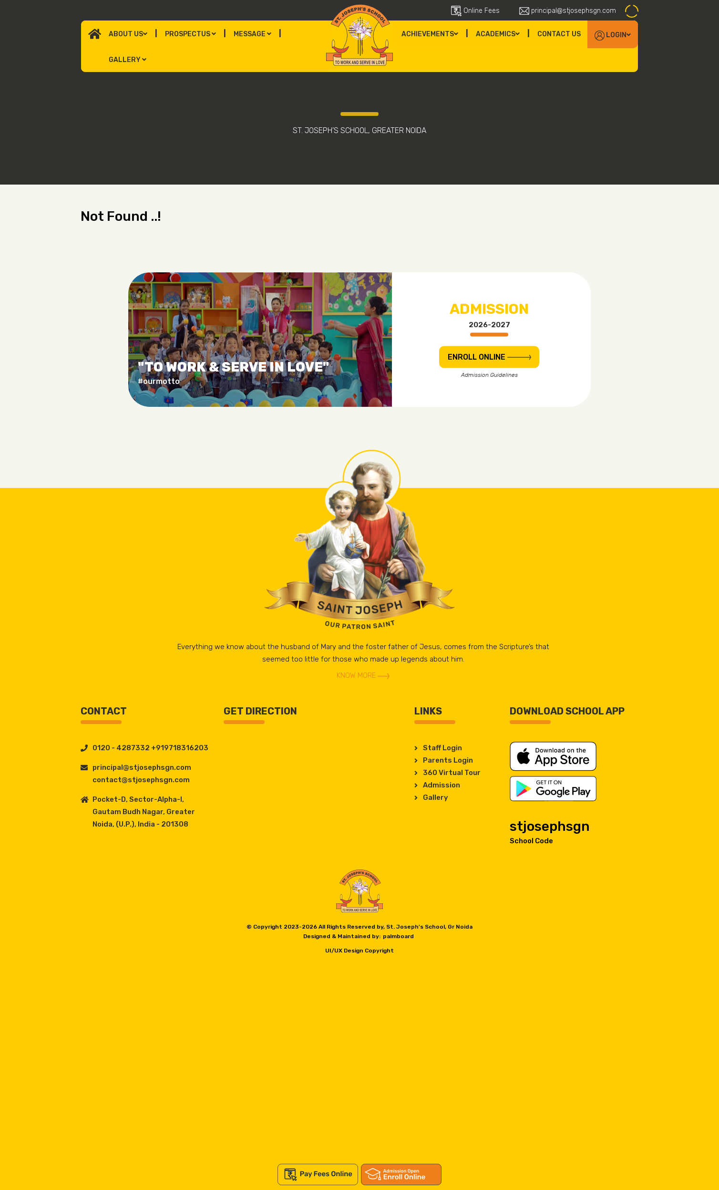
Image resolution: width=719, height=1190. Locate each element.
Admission (441, 785)
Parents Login (448, 760)
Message (252, 34)
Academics (498, 34)
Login (613, 36)
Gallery (127, 60)
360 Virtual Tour (452, 772)
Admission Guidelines (489, 374)
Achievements (429, 34)
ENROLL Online (489, 356)
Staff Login (442, 748)
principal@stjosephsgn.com (567, 11)
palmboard (398, 936)
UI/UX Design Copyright (359, 950)
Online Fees (475, 11)
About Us (128, 34)
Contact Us (559, 34)
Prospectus (190, 34)
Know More (363, 675)
